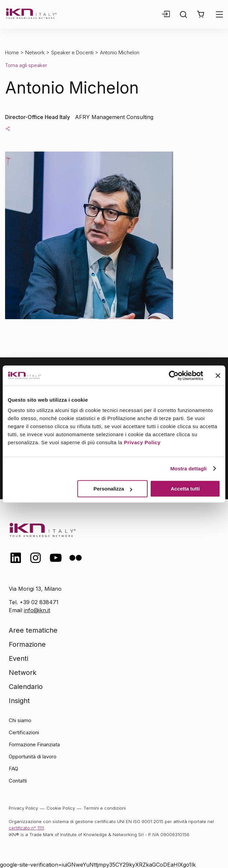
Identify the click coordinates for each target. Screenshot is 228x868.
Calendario (26, 687)
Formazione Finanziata (34, 744)
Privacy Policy (142, 442)
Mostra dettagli (188, 468)
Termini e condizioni (104, 808)
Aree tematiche (33, 630)
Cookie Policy (60, 808)
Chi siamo (20, 720)
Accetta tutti (185, 488)
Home (12, 52)
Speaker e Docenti (72, 52)
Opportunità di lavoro (32, 756)
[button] (200, 14)
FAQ (13, 768)
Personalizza (112, 488)
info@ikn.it (37, 610)
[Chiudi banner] (218, 375)
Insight (19, 701)
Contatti (18, 780)
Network (35, 52)
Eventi (18, 658)
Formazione (27, 644)
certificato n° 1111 (26, 827)
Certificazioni (24, 732)
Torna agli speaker (26, 65)
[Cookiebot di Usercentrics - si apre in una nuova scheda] (173, 375)
